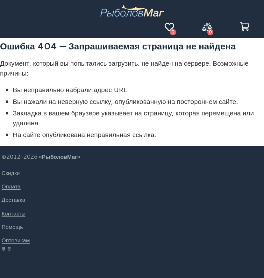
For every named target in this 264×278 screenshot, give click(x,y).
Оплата (11, 186)
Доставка (13, 200)
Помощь (12, 227)
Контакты (13, 213)
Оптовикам (16, 240)
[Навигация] (19, 27)
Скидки (11, 173)
